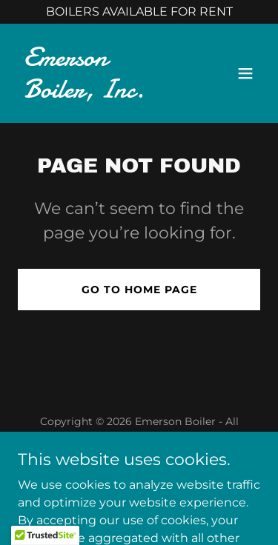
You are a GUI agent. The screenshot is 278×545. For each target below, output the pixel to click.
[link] (103, 94)
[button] (245, 73)
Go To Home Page (139, 289)
